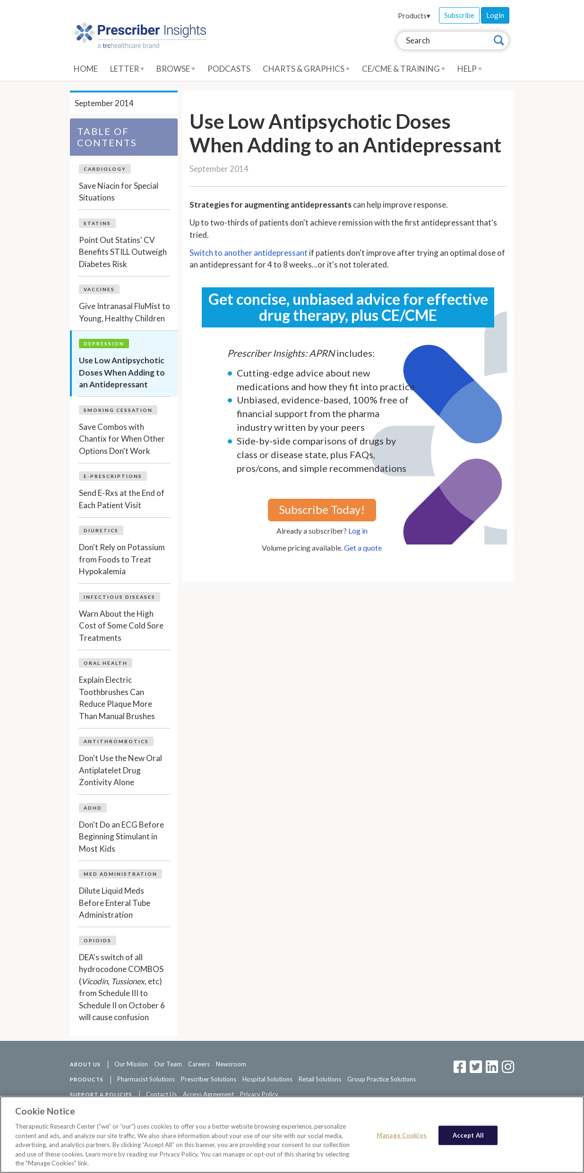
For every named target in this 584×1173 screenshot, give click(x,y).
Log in (358, 530)
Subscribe (459, 15)
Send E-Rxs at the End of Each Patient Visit (121, 499)
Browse (175, 69)
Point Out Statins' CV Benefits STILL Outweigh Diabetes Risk (123, 252)
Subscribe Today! (322, 509)
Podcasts (228, 69)
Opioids (98, 940)
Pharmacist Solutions (146, 1079)
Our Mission (131, 1064)
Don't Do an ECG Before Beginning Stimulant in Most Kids (121, 837)
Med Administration (120, 874)
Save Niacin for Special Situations (118, 192)
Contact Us (161, 1094)
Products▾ (414, 15)
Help (469, 69)
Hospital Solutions (267, 1079)
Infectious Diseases (119, 597)
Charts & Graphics (306, 69)
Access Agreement (208, 1094)
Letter (127, 69)
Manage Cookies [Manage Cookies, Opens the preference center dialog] (402, 1135)
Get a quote (363, 547)
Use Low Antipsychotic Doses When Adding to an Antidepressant (122, 372)
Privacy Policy (259, 1094)
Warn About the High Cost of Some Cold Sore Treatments (121, 626)
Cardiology (105, 169)
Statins (97, 223)
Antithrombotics (116, 741)
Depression (104, 343)
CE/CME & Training (403, 69)
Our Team (168, 1064)
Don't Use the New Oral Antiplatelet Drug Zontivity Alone (120, 770)
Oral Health (106, 663)
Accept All (468, 1135)
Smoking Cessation (118, 410)
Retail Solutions (320, 1079)
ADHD (93, 808)
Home (86, 69)
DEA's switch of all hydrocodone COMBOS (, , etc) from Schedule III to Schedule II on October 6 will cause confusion (122, 987)
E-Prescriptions (113, 476)
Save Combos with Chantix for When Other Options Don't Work (122, 439)
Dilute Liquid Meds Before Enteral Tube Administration (114, 903)
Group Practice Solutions (381, 1079)
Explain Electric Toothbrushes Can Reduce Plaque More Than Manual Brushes (117, 698)
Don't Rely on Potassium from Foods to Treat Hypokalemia (122, 559)
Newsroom (231, 1064)
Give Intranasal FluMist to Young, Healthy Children (124, 312)
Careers (199, 1064)
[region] (292, 1134)
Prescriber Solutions (208, 1079)
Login (495, 15)
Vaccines (99, 289)
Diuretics (101, 530)
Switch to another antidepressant (248, 253)
